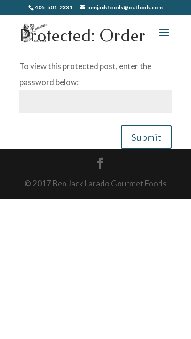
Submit (146, 137)
